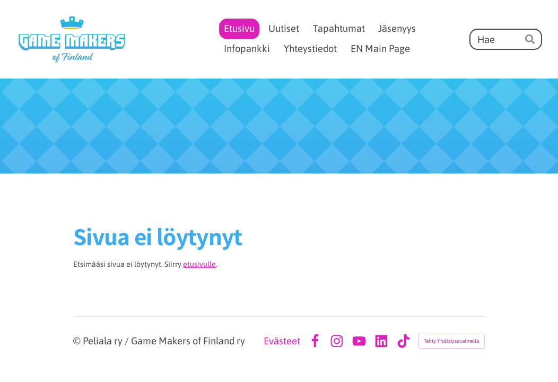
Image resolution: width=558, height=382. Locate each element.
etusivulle (199, 264)
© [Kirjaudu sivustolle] (78, 340)
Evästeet (282, 341)
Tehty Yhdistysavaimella (451, 341)
